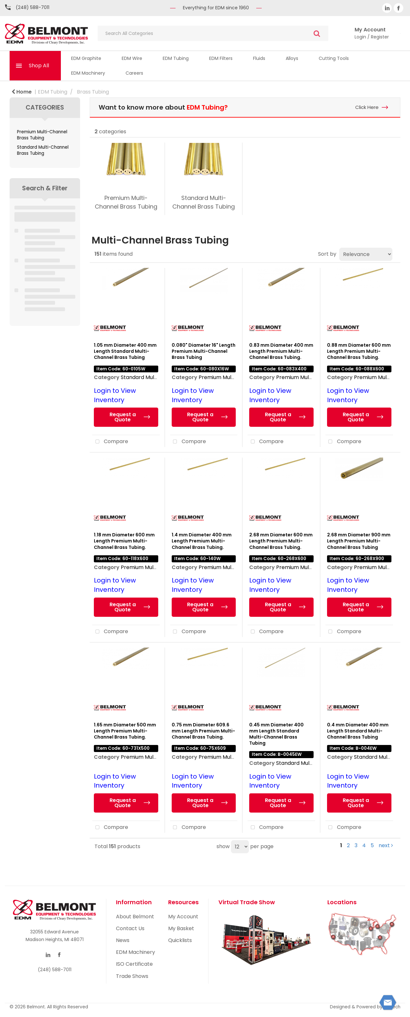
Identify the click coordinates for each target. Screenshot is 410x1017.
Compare (110, 442)
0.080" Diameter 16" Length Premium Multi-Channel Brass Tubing (203, 351)
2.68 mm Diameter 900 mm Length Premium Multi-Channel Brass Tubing (358, 541)
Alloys (292, 58)
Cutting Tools (334, 58)
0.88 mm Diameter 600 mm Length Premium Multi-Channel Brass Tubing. (359, 351)
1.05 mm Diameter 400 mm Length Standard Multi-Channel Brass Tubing (125, 351)
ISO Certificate (134, 964)
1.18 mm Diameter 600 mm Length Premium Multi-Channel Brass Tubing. (124, 541)
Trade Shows (132, 976)
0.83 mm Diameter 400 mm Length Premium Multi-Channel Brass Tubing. (281, 351)
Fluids (259, 58)
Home (22, 91)
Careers (134, 73)
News (122, 940)
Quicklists (180, 940)
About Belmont (135, 916)
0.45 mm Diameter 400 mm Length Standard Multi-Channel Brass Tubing (276, 734)
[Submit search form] (317, 33)
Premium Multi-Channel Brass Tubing (42, 135)
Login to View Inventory (115, 395)
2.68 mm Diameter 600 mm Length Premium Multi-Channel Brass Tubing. (281, 541)
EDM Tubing (176, 58)
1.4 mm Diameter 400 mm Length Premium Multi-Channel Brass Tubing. (202, 541)
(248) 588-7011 (32, 7)
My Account (183, 916)
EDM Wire (132, 58)
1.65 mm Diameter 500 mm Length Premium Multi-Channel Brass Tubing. (125, 731)
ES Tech (392, 1007)
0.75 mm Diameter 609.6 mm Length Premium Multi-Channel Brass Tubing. (203, 731)
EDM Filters (221, 58)
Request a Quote (123, 417)
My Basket (181, 928)
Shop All (39, 65)
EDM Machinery (88, 73)
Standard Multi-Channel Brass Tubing (43, 150)
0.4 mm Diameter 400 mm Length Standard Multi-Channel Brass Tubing (358, 731)
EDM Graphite (86, 58)
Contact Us (130, 928)
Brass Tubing (93, 91)
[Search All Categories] (213, 33)
